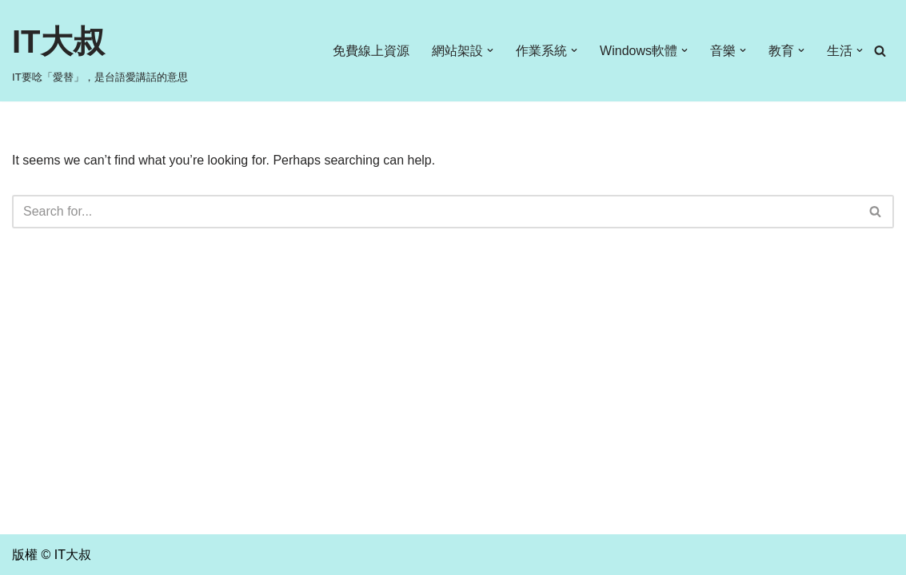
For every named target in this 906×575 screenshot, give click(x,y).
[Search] (880, 51)
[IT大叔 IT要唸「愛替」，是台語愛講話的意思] (100, 50)
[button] (490, 50)
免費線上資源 (371, 51)
